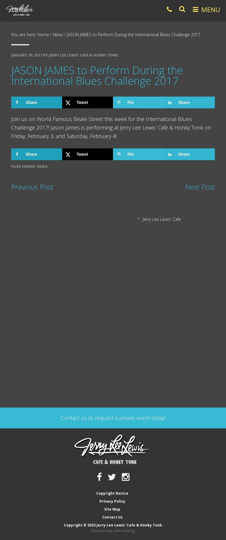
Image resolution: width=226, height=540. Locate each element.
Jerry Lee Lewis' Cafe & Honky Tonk (20, 10)
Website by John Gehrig (113, 530)
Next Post (200, 187)
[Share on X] (87, 102)
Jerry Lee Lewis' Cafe (162, 219)
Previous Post (32, 187)
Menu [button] (210, 9)
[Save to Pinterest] (138, 102)
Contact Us (112, 517)
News (42, 166)
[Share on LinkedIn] (189, 102)
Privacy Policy (112, 501)
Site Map (112, 509)
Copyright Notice (112, 493)
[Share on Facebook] (36, 102)
